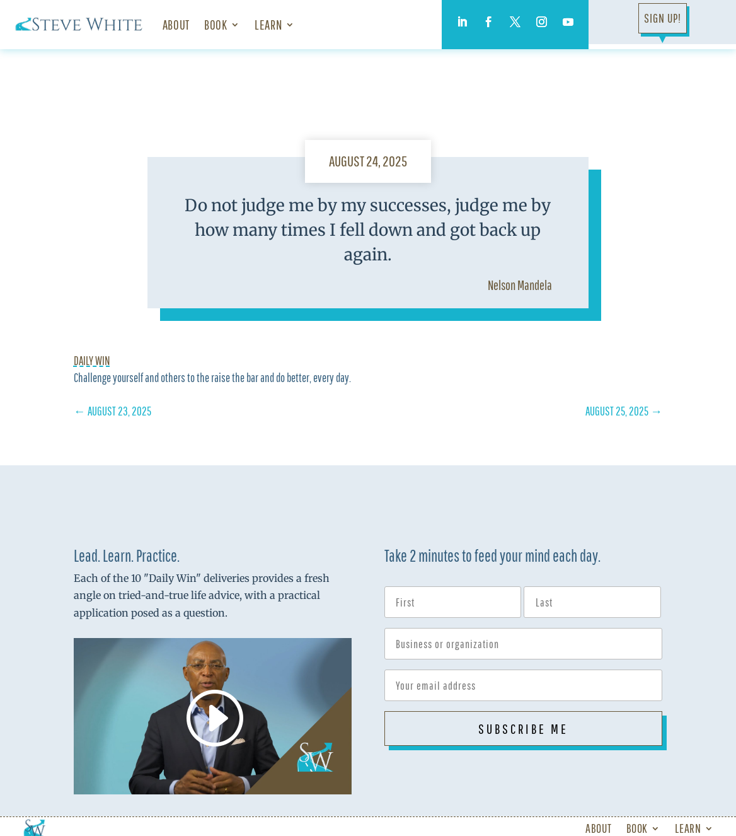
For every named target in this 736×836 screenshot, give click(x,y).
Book (215, 24)
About (176, 24)
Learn (268, 24)
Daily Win (92, 361)
